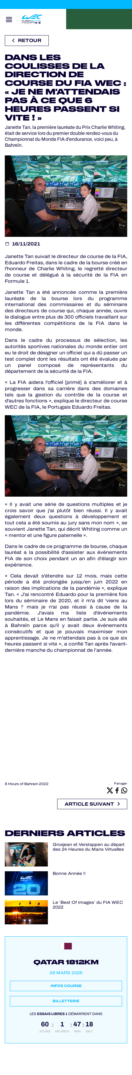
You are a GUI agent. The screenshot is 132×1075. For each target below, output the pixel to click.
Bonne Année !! (69, 873)
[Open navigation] (9, 19)
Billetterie (66, 1001)
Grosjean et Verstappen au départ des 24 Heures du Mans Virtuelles (89, 847)
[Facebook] (117, 790)
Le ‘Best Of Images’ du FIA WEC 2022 (88, 905)
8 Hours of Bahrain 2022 (26, 784)
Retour (26, 40)
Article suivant (92, 804)
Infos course (66, 986)
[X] (110, 790)
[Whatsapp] (124, 790)
